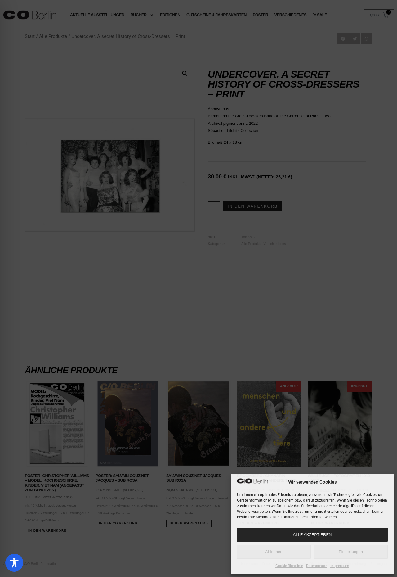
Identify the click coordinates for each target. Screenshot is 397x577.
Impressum (339, 566)
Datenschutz (316, 566)
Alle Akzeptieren (312, 534)
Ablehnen (274, 551)
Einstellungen (351, 551)
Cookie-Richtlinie (289, 566)
